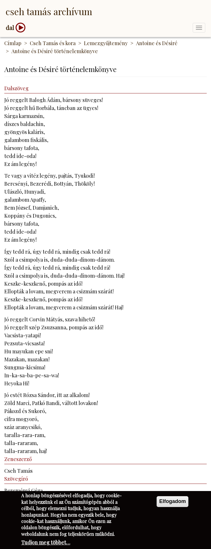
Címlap (12, 43)
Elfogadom (172, 503)
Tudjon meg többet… (45, 543)
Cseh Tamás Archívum (49, 11)
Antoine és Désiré (157, 43)
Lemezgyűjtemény (106, 43)
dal (10, 27)
